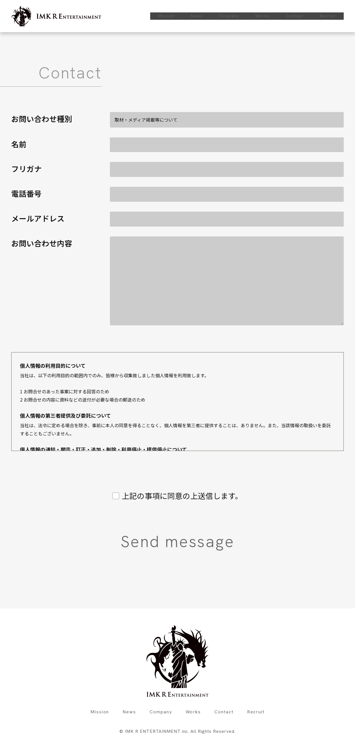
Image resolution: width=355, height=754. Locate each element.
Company (229, 15)
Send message (237, 541)
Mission (166, 15)
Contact (295, 15)
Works (262, 15)
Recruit (328, 15)
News (197, 15)
